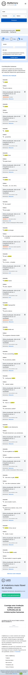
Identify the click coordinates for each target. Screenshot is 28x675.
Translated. (18, 651)
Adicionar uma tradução (9, 75)
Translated (9, 664)
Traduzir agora (14, 57)
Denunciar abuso (9, 660)
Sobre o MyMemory (10, 655)
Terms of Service (10, 667)
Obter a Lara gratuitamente (11, 595)
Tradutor (8, 658)
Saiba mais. (15, 673)
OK (21, 673)
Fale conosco (9, 662)
